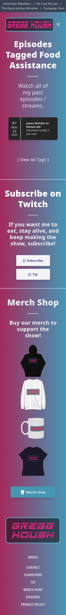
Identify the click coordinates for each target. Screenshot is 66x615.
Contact (33, 567)
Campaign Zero (53, 8)
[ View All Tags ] (33, 159)
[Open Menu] (58, 25)
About (33, 557)
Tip (33, 582)
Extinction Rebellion (17, 4)
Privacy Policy (33, 604)
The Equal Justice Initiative (19, 8)
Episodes (33, 597)
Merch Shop (33, 589)
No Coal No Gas (47, 4)
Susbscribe (33, 575)
